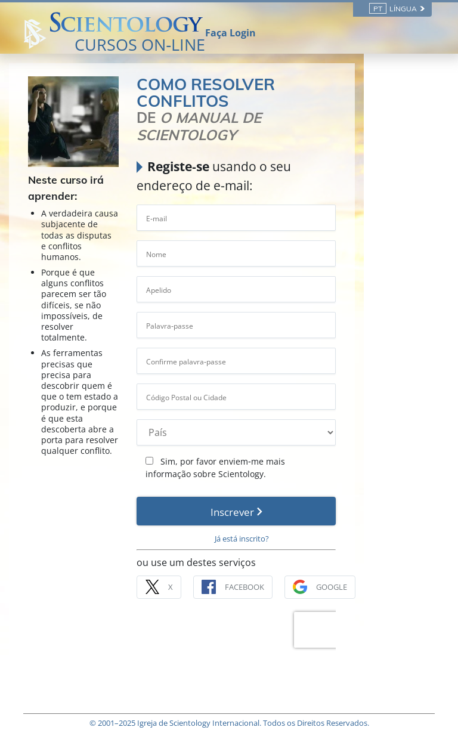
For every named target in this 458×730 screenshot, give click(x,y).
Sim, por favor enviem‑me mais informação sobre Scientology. (288, 434)
